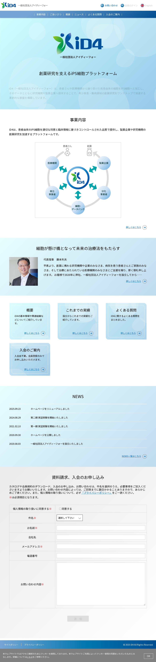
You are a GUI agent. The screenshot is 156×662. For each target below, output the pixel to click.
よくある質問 (95, 14)
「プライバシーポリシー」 (96, 494)
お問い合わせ (111, 5)
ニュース (79, 14)
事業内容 (41, 14)
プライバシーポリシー (34, 644)
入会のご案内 (113, 14)
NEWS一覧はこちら (134, 458)
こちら (30, 657)
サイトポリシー (11, 644)
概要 (68, 14)
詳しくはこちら (136, 227)
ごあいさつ (55, 14)
